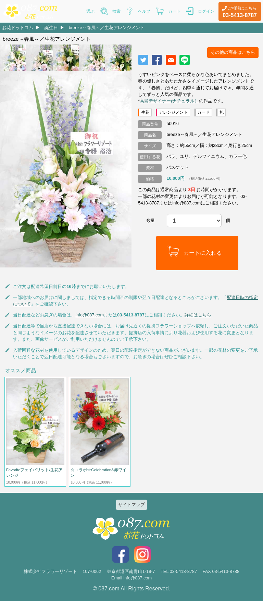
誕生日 (51, 27)
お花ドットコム (17, 27)
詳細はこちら (198, 314)
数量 (151, 220)
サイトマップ (131, 504)
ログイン (206, 11)
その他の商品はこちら (233, 52)
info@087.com (89, 314)
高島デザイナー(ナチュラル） (169, 100)
